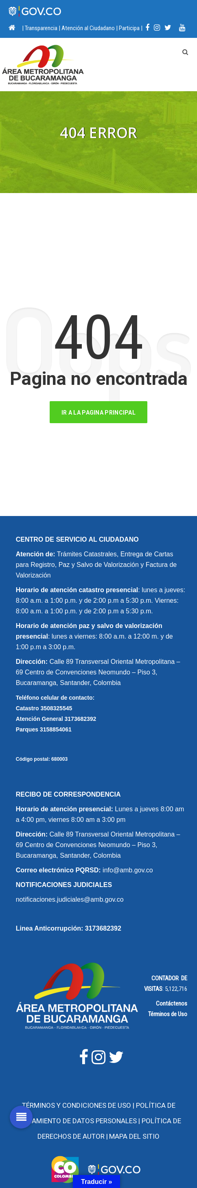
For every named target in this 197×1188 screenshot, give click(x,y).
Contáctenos (171, 1003)
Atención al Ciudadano (88, 28)
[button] (21, 1117)
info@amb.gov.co (128, 870)
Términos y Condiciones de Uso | (79, 1105)
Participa (129, 28)
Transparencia (41, 28)
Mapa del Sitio (134, 1136)
